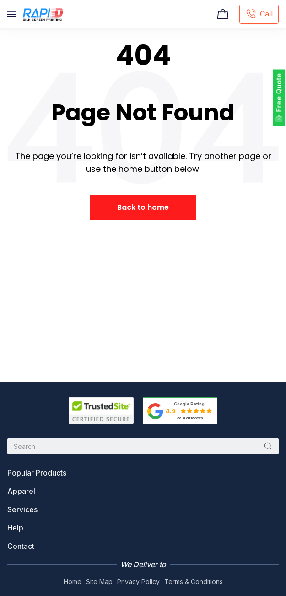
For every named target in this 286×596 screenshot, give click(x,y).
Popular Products (36, 472)
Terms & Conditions (193, 581)
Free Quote (279, 92)
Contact (20, 546)
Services (22, 509)
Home (72, 581)
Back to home (143, 207)
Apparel (21, 491)
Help (15, 527)
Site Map (99, 581)
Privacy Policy (138, 581)
